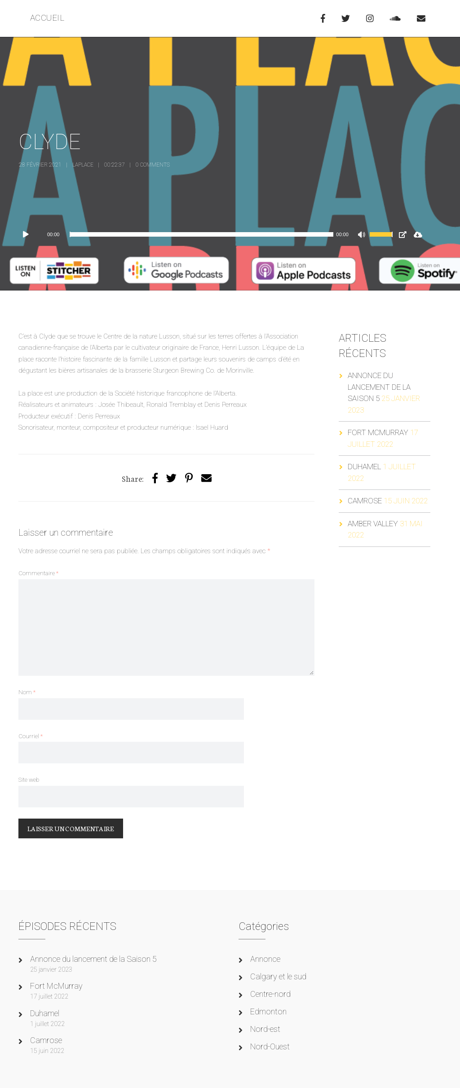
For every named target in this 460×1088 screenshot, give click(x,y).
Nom (26, 692)
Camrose (365, 500)
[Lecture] (30, 234)
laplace (82, 165)
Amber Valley (373, 523)
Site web (28, 779)
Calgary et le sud (278, 976)
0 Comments (153, 165)
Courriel (30, 736)
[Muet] (362, 235)
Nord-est (265, 1029)
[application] (208, 234)
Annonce (265, 959)
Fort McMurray (378, 432)
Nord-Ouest (270, 1046)
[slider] (201, 234)
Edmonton (268, 1011)
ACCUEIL (47, 18)
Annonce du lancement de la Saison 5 (379, 387)
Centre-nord (270, 994)
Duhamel (364, 466)
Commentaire (38, 573)
